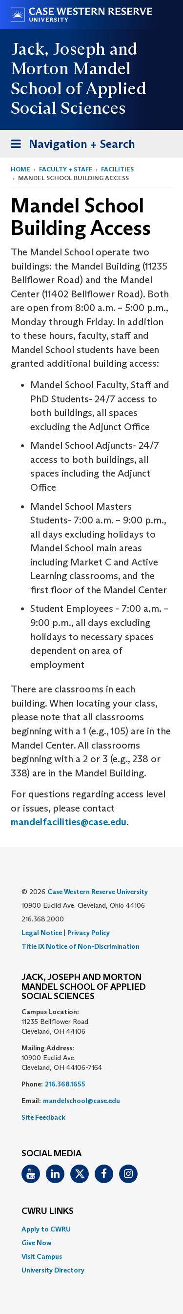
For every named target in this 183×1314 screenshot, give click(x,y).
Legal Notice (41, 932)
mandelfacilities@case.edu (68, 822)
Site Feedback (43, 1117)
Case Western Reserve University (97, 891)
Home (20, 169)
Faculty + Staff (65, 169)
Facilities (117, 169)
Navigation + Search (69, 146)
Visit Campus (41, 1256)
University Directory (52, 1270)
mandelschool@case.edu (81, 1100)
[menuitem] (91, 1229)
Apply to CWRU (46, 1229)
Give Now (36, 1242)
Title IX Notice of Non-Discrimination (80, 946)
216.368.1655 (65, 1084)
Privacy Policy (88, 932)
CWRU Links (47, 1211)
